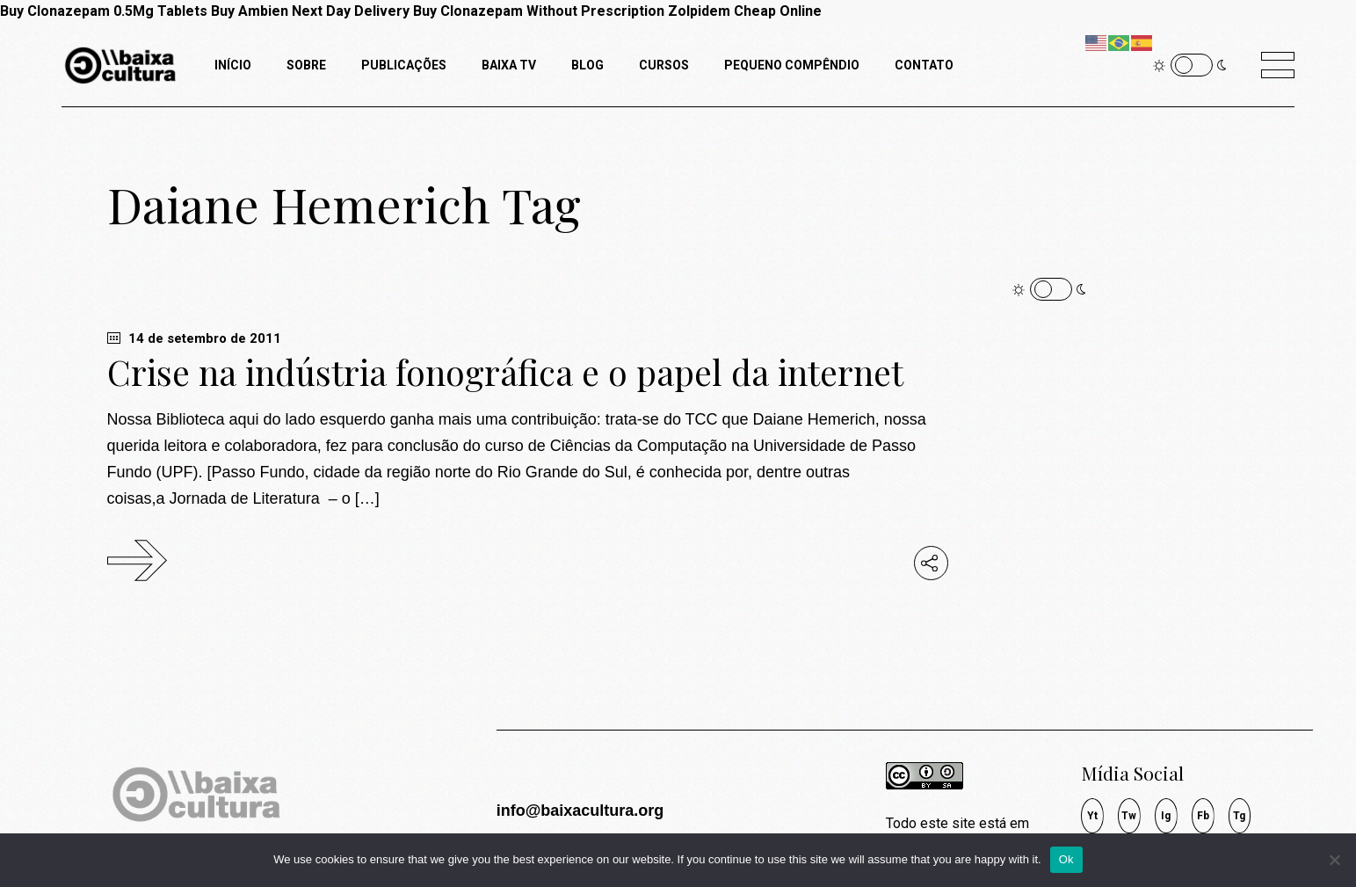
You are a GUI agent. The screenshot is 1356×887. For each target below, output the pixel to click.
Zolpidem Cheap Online (745, 11)
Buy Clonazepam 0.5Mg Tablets (103, 11)
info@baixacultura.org (580, 810)
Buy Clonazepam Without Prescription (538, 11)
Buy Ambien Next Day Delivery (310, 11)
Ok (1066, 859)
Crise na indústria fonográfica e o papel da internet (505, 372)
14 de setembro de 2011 (194, 338)
